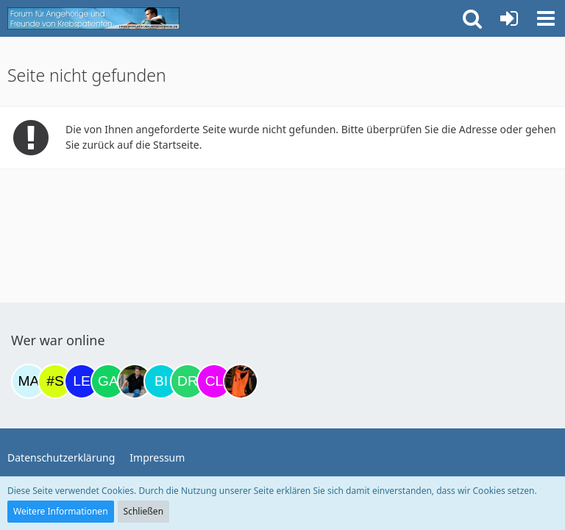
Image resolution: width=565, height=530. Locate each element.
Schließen (143, 511)
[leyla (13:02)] (81, 381)
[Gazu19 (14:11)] (108, 381)
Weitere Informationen (60, 511)
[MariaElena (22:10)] (28, 381)
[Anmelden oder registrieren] (509, 18)
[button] (546, 18)
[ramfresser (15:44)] (134, 381)
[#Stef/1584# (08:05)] (55, 381)
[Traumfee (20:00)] (240, 381)
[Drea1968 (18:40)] (187, 381)
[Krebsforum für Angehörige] (93, 18)
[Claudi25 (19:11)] (214, 381)
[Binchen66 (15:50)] (161, 381)
